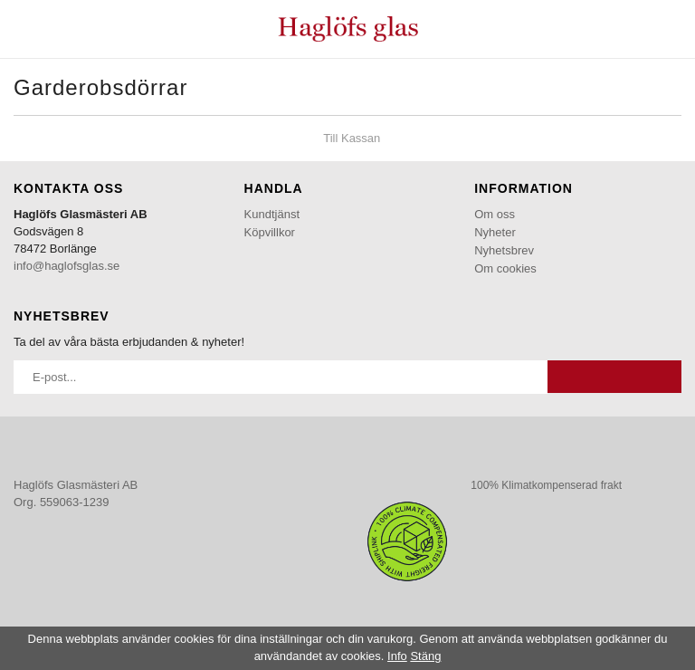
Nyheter (495, 232)
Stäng (425, 656)
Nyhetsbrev (504, 250)
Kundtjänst (272, 214)
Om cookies (505, 268)
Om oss (494, 214)
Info (397, 656)
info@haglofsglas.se (66, 266)
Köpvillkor (269, 232)
